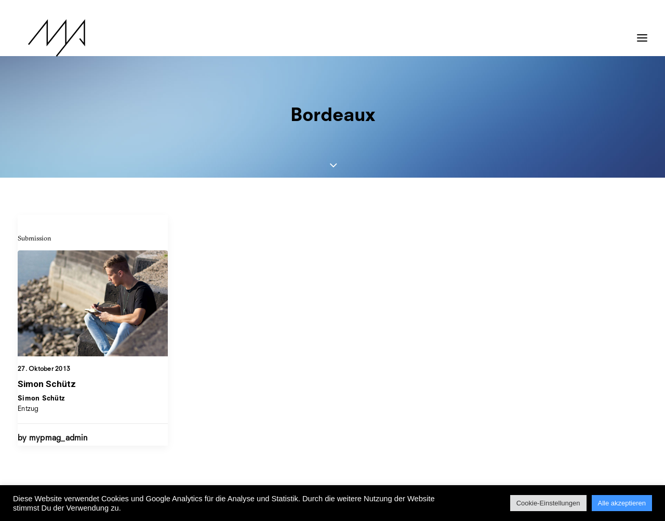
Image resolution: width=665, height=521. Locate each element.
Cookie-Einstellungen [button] (548, 503)
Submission (34, 238)
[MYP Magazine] (46, 38)
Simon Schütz (47, 384)
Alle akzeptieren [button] (622, 503)
